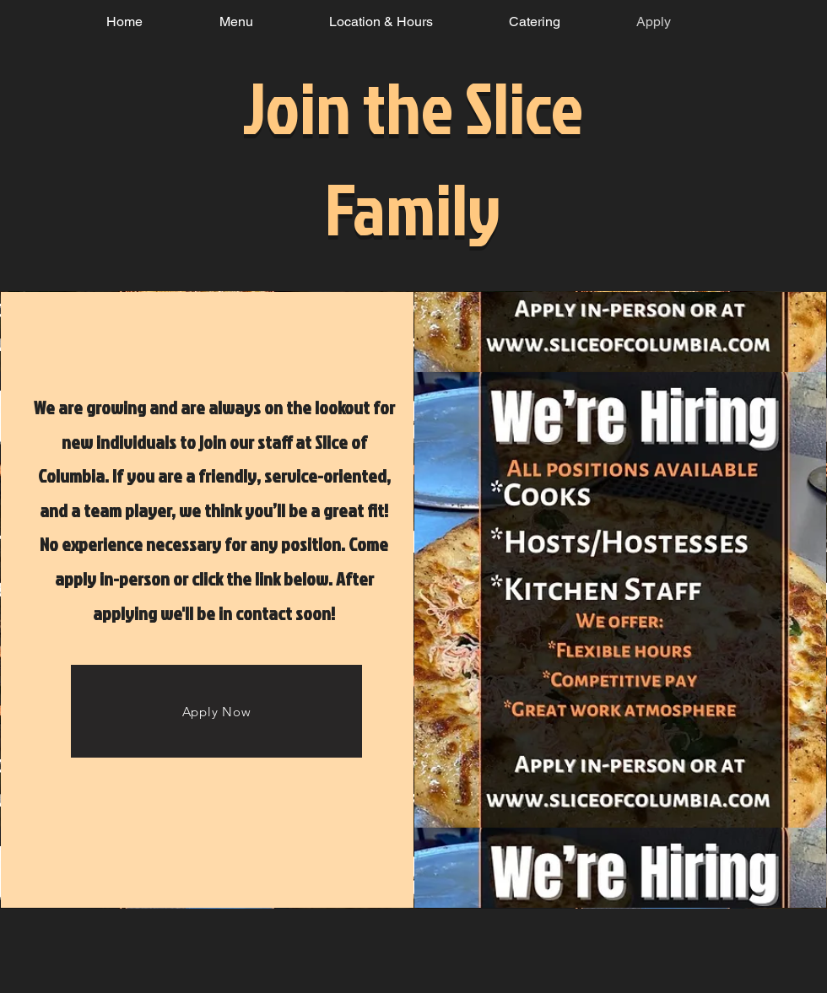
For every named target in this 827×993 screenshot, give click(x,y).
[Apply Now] (216, 711)
